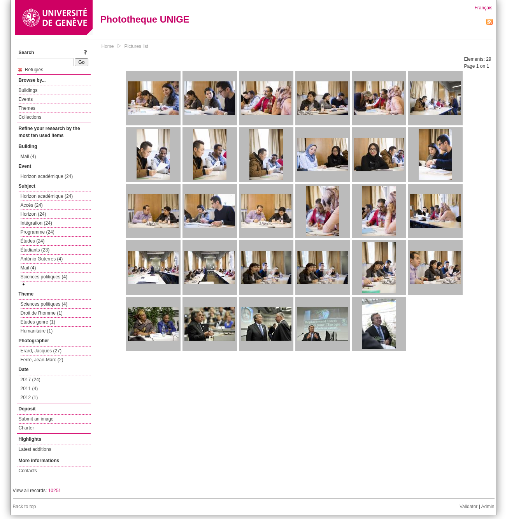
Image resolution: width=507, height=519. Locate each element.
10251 (54, 490)
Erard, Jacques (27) (41, 351)
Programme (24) (37, 232)
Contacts (28, 470)
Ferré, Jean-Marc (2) (42, 359)
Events (26, 99)
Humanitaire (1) (37, 331)
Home (108, 46)
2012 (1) (29, 397)
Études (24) (33, 241)
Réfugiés (31, 69)
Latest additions (35, 449)
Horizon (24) (33, 214)
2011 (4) (29, 388)
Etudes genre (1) (38, 322)
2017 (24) (30, 379)
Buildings (28, 90)
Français (483, 8)
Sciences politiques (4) (44, 277)
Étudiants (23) (35, 250)
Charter (26, 428)
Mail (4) (28, 156)
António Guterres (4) (42, 259)
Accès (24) (32, 205)
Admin (487, 506)
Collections (30, 117)
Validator (468, 506)
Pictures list (136, 46)
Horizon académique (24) (47, 176)
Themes (27, 108)
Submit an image (36, 419)
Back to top (24, 506)
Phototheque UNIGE (144, 19)
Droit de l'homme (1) (42, 313)
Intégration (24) (36, 223)
